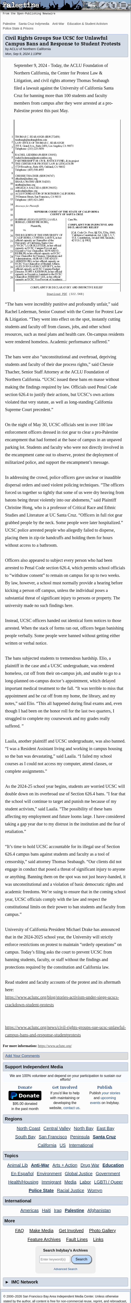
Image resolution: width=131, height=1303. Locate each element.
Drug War (90, 1165)
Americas (29, 1210)
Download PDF (57, 294)
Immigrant (51, 1182)
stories (111, 1093)
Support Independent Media (34, 1066)
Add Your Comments (22, 1056)
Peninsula (80, 1136)
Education (113, 1165)
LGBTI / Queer (108, 1182)
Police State (41, 1190)
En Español (22, 1173)
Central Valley (57, 1128)
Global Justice (79, 1173)
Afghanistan (99, 1210)
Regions (13, 1118)
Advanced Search (65, 1269)
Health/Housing (23, 1182)
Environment (49, 1173)
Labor (85, 1182)
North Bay (83, 1128)
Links (98, 1239)
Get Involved (71, 1230)
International (81, 1145)
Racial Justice (70, 1190)
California (47, 1145)
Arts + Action (64, 1165)
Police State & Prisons (18, 28)
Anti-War (58, 23)
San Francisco (53, 1136)
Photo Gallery (102, 1230)
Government (108, 1173)
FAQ (19, 1230)
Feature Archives (44, 1239)
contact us (71, 1108)
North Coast (28, 1128)
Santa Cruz (104, 1136)
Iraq (57, 1210)
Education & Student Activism (87, 23)
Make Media (41, 1230)
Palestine (9, 23)
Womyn (94, 1190)
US (63, 1145)
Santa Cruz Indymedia (34, 23)
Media (70, 1182)
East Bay (105, 1128)
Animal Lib (17, 1165)
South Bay (25, 1136)
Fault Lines (77, 1239)
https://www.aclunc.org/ (55, 1046)
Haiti (46, 1210)
